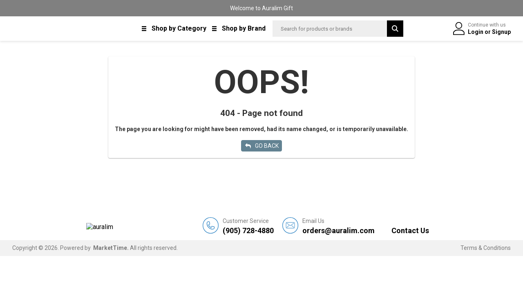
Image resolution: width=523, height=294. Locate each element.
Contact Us (410, 230)
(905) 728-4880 (248, 226)
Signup (501, 32)
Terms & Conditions (485, 248)
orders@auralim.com (338, 226)
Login (476, 32)
